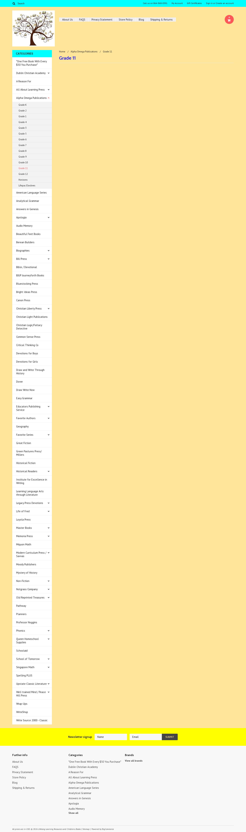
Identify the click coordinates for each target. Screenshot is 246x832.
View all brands (134, 760)
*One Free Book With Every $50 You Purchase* (31, 63)
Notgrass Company (27, 589)
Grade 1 (22, 116)
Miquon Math (23, 544)
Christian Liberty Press (29, 308)
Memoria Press (24, 536)
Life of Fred (23, 511)
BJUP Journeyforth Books (30, 275)
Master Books (24, 528)
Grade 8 (22, 151)
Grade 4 (22, 122)
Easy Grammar (24, 398)
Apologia (21, 217)
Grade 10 (23, 162)
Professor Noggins (26, 622)
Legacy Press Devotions (29, 503)
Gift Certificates (194, 3)
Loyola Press (23, 519)
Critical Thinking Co (27, 345)
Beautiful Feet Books (28, 234)
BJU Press (21, 259)
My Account (177, 3)
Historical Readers (26, 471)
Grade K (23, 104)
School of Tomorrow (28, 659)
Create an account (225, 3)
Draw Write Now (25, 390)
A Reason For (23, 81)
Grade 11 (23, 168)
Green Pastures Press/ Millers (29, 453)
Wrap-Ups (21, 703)
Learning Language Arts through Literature (30, 493)
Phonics (20, 630)
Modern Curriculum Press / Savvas (31, 554)
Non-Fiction (22, 581)
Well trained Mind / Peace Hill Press (31, 693)
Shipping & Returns (161, 19)
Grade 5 (22, 133)
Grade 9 (22, 156)
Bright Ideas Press (26, 292)
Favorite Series (24, 434)
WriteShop (22, 712)
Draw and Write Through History (30, 371)
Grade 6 (22, 139)
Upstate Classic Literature (31, 683)
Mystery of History (26, 572)
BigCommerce (108, 829)
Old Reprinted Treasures (30, 597)
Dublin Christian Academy (31, 73)
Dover (19, 381)
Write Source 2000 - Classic (32, 720)
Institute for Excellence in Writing (31, 481)
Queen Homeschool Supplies (27, 640)
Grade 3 (22, 127)
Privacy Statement (102, 19)
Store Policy (125, 19)
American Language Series (31, 192)
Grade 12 (23, 174)
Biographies (23, 250)
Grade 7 (22, 145)
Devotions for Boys (27, 353)
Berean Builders (25, 242)
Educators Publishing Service (28, 408)
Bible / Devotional (26, 267)
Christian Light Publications (32, 317)
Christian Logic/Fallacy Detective (29, 326)
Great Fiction (23, 443)
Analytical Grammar (27, 201)
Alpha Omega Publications (31, 98)
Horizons (23, 179)
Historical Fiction (26, 463)
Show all (73, 813)
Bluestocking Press (27, 283)
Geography (22, 426)
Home (62, 51)
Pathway (21, 605)
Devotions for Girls (27, 361)
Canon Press (23, 300)
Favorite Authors (26, 418)
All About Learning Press (30, 89)
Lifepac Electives (27, 185)
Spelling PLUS (24, 675)
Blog (141, 19)
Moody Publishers (26, 564)
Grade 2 (22, 110)
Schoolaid (22, 650)
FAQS (82, 19)
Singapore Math (25, 667)
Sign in (209, 3)
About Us (67, 19)
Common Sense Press (28, 336)
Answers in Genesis (27, 209)
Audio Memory (24, 225)
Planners (21, 614)
